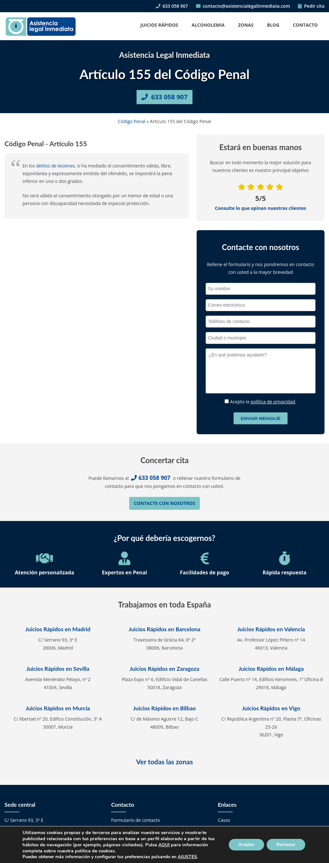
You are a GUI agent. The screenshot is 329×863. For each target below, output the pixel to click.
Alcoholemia (208, 25)
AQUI (164, 845)
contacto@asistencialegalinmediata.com (243, 6)
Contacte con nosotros (164, 503)
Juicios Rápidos (159, 25)
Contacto (305, 25)
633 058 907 (172, 6)
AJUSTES (187, 857)
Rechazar (286, 844)
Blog (273, 25)
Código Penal (131, 121)
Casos (224, 820)
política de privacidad (273, 402)
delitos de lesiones (55, 166)
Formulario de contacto (135, 820)
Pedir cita (311, 6)
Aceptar (246, 844)
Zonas (245, 25)
